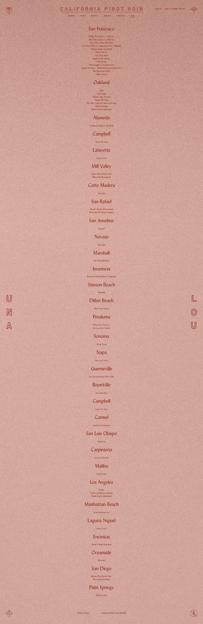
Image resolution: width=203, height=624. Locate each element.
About (107, 16)
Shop (83, 16)
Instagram (95, 613)
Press (120, 16)
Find (132, 16)
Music (95, 16)
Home (71, 16)
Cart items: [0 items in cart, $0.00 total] (175, 9)
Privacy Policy (83, 613)
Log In (158, 9)
